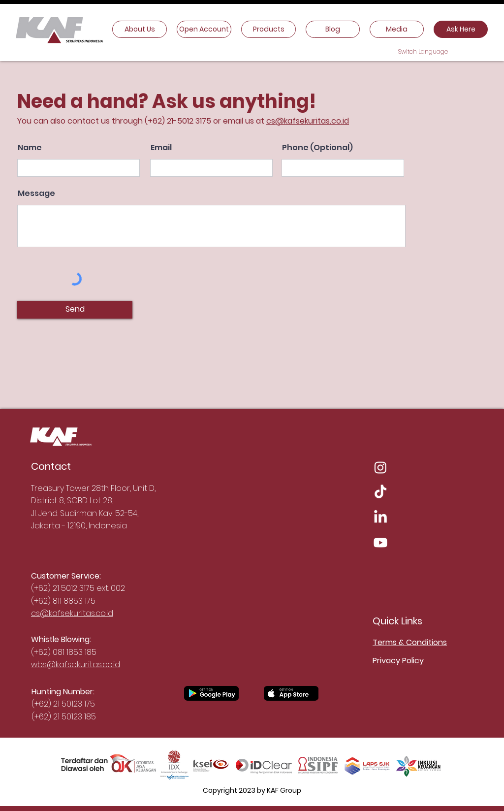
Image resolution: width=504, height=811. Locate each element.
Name (30, 148)
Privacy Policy (398, 660)
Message (36, 193)
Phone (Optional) (317, 148)
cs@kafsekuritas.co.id (307, 121)
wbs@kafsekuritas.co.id (75, 664)
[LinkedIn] (380, 517)
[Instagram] (380, 467)
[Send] (74, 310)
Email (161, 148)
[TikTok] (380, 492)
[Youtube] (380, 543)
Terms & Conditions (410, 642)
